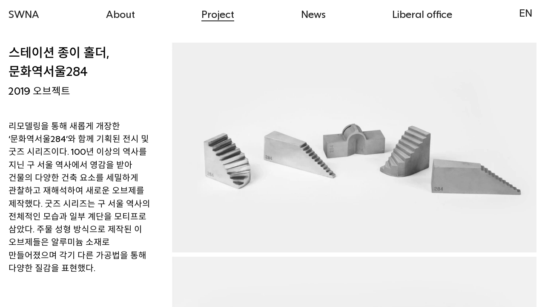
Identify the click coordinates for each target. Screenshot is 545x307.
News (313, 14)
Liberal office (422, 14)
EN (525, 12)
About (120, 14)
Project (217, 14)
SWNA (24, 14)
